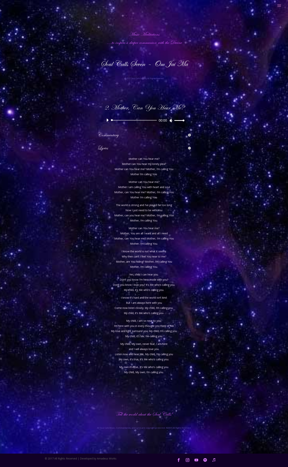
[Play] (107, 120)
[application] (144, 120)
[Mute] (171, 120)
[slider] (134, 120)
